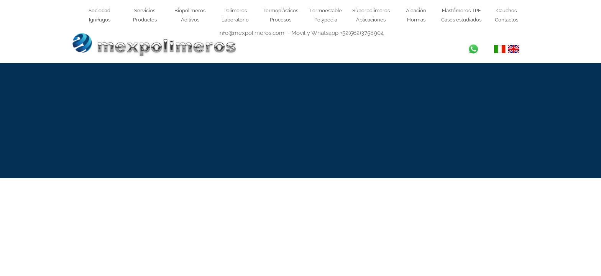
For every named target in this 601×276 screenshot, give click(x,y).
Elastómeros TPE (461, 10)
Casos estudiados (461, 19)
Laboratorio (235, 19)
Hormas (416, 19)
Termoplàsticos (280, 10)
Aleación (416, 10)
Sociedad (99, 10)
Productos (145, 19)
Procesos (280, 19)
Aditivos (190, 19)
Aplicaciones (371, 19)
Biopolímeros (189, 10)
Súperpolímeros (371, 10)
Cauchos (506, 10)
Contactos (506, 19)
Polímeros (235, 10)
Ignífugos (99, 19)
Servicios (144, 10)
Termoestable (325, 10)
